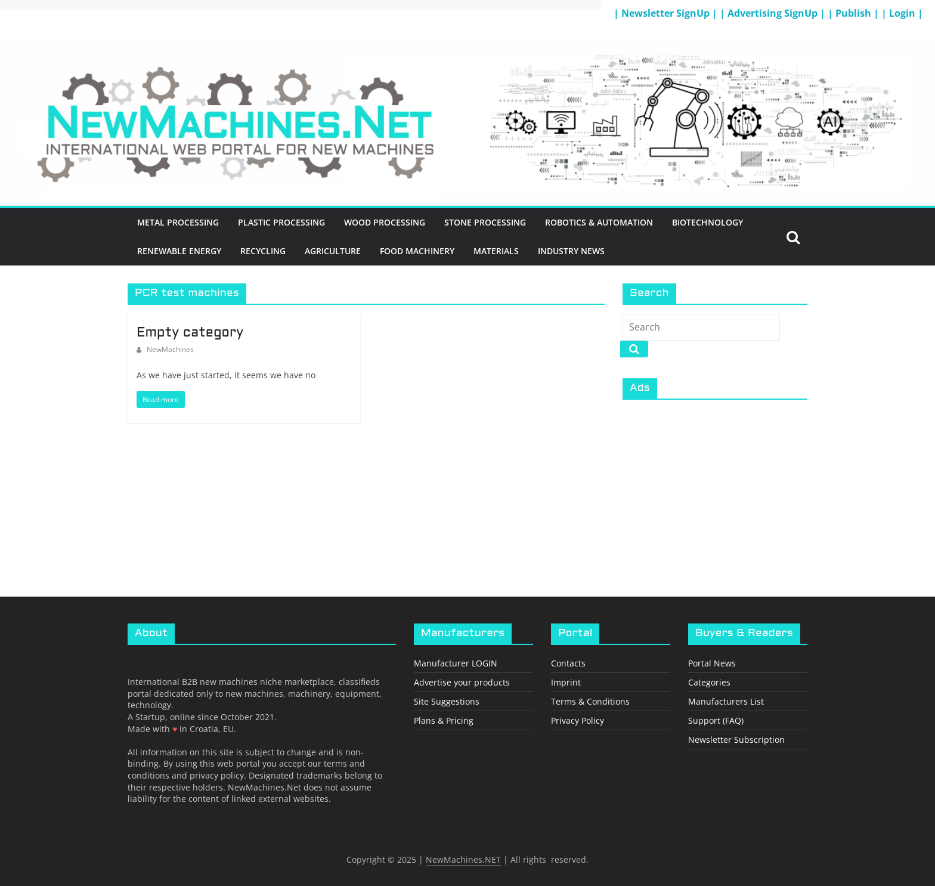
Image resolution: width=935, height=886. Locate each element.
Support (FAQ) (716, 720)
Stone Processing (485, 222)
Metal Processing (178, 222)
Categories (709, 682)
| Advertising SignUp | (774, 13)
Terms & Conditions (590, 701)
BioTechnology (707, 222)
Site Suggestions (446, 701)
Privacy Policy (577, 720)
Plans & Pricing (443, 720)
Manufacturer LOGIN (455, 663)
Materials (496, 251)
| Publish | (854, 13)
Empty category (190, 333)
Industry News (571, 251)
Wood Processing (384, 222)
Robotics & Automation (599, 222)
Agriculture (333, 251)
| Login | (902, 13)
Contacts (568, 663)
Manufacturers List (726, 701)
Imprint (566, 682)
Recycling (263, 251)
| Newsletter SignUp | (667, 13)
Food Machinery (417, 251)
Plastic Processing (281, 222)
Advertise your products (462, 682)
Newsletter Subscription (736, 739)
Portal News (712, 663)
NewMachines (170, 349)
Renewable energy (179, 251)
